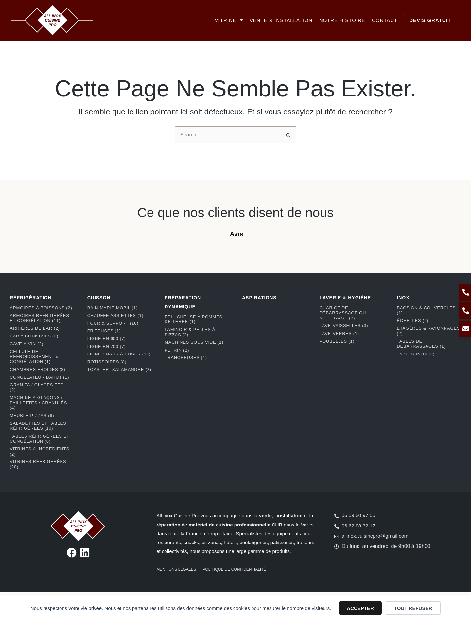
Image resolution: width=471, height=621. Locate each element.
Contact (384, 20)
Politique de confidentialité (234, 569)
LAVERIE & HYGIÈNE (345, 298)
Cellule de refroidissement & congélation (34, 356)
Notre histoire (342, 20)
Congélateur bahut (39, 377)
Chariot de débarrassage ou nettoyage (343, 312)
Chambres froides (37, 369)
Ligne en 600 (106, 338)
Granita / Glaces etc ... (39, 387)
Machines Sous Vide (194, 342)
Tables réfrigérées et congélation (39, 439)
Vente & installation (281, 20)
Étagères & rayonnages (428, 331)
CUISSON (99, 298)
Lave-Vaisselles (344, 325)
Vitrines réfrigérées (38, 464)
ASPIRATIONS (259, 298)
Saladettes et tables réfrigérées (38, 426)
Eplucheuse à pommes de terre (193, 319)
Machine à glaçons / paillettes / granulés (38, 402)
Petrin (177, 350)
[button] (6, 247)
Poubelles (337, 341)
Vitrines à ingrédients (39, 451)
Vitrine (229, 20)
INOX (403, 298)
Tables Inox (416, 354)
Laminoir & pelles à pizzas (190, 332)
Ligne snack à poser (119, 354)
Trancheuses (186, 357)
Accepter (360, 608)
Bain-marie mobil (112, 307)
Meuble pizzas (32, 415)
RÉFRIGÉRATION (31, 298)
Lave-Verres (339, 333)
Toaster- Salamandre (119, 369)
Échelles (412, 320)
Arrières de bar (35, 328)
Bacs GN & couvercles (426, 310)
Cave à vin (26, 343)
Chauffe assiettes (115, 315)
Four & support (113, 323)
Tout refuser (413, 608)
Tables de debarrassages (421, 344)
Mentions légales (176, 569)
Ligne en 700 (106, 346)
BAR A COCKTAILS (34, 336)
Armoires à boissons (41, 307)
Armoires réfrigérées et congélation (39, 318)
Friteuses (104, 331)
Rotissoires (107, 361)
